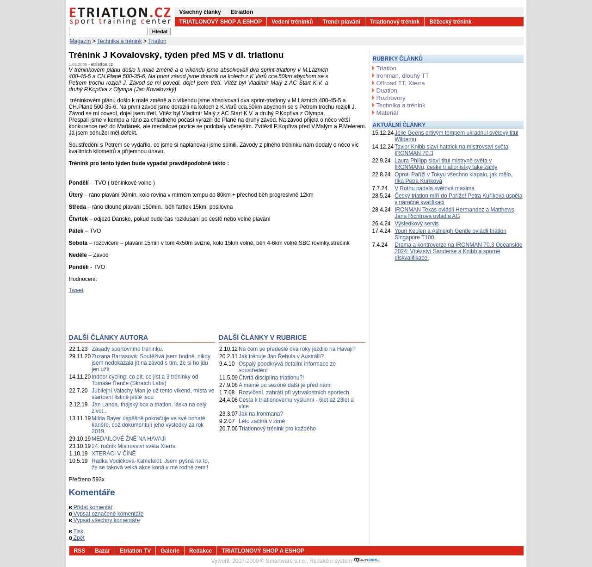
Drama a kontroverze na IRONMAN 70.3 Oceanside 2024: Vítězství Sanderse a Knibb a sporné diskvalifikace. (458, 251)
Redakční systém (345, 561)
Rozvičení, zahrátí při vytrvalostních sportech (294, 392)
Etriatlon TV (135, 551)
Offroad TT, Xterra (400, 83)
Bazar (102, 551)
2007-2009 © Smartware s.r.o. (269, 561)
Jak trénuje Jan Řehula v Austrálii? (281, 356)
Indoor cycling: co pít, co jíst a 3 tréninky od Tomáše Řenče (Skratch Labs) (145, 380)
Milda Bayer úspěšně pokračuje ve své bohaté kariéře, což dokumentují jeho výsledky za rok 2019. (148, 425)
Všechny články (200, 12)
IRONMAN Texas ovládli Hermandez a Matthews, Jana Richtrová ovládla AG (455, 212)
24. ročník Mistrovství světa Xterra (133, 446)
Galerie (169, 551)
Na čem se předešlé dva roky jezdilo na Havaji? (297, 349)
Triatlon (157, 41)
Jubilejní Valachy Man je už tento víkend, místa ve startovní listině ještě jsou (153, 393)
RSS (80, 551)
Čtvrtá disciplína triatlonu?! (271, 377)
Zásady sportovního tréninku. (127, 349)
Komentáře (92, 492)
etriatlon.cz (102, 64)
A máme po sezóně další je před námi (285, 385)
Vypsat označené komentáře (106, 514)
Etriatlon (242, 12)
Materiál (387, 112)
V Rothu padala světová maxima (435, 188)
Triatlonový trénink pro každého (277, 428)
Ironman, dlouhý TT (402, 75)
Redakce (200, 551)
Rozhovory (391, 97)
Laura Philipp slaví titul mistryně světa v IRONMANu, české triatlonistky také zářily (446, 163)
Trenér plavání (341, 22)
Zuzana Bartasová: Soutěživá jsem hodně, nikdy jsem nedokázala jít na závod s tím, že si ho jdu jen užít (151, 363)
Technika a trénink (119, 41)
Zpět (77, 538)
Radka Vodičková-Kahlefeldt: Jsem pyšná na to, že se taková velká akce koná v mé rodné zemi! (150, 464)
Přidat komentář (91, 507)
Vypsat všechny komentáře (104, 520)
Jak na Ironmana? (261, 414)
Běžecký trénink (450, 22)
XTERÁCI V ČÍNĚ (114, 453)
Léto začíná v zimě (262, 421)
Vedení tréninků (292, 22)
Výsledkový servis (416, 223)
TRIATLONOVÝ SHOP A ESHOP (220, 22)
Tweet (76, 290)
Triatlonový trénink (394, 22)
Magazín (80, 41)
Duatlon (386, 90)
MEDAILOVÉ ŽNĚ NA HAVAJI (129, 439)
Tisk (76, 531)
